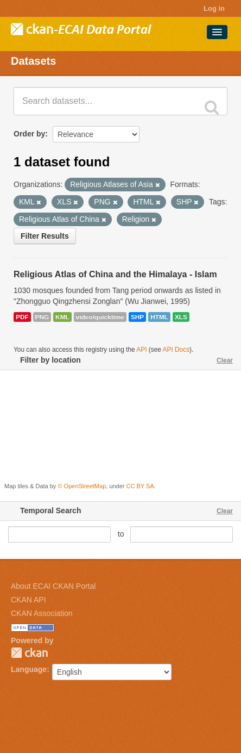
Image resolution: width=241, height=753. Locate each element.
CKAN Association (42, 613)
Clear (225, 360)
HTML (159, 317)
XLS (181, 317)
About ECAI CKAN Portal (53, 586)
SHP (137, 317)
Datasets (33, 61)
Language (29, 669)
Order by (29, 133)
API (141, 349)
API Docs (176, 349)
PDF (22, 317)
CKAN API (28, 599)
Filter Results (45, 236)
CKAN (29, 652)
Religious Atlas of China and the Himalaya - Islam (115, 274)
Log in (214, 8)
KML (62, 317)
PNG (42, 317)
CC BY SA (140, 486)
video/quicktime (100, 317)
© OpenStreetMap (82, 486)
